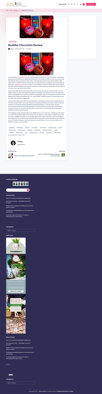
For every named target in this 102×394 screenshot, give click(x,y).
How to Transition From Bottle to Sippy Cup (18, 198)
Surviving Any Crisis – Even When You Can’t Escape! (18, 202)
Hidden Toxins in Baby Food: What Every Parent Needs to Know (19, 206)
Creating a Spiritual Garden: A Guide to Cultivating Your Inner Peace (17, 215)
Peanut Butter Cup (33, 132)
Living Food (11, 132)
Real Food (42, 132)
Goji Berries (29, 130)
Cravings (60, 127)
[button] (91, 4)
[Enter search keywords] (18, 190)
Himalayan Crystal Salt (47, 130)
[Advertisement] (82, 37)
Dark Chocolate (12, 130)
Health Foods (37, 130)
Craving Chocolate (52, 127)
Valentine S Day (57, 132)
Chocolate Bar (43, 127)
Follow (8, 364)
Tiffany (20, 142)
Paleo (26, 132)
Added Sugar (11, 127)
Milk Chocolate (19, 132)
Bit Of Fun (27, 127)
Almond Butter (20, 127)
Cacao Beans (34, 127)
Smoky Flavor (49, 132)
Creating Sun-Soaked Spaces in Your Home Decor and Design (20, 211)
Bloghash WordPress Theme (65, 391)
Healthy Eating (12, 41)
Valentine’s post (23, 77)
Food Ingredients (21, 130)
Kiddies (55, 130)
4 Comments (29, 48)
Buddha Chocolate (19, 84)
